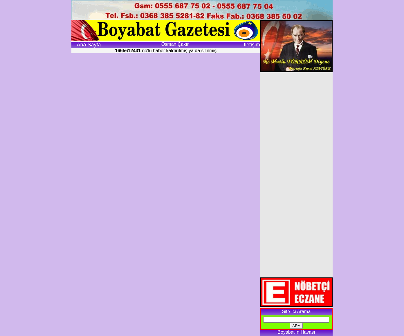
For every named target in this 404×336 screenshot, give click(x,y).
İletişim (252, 45)
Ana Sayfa (89, 45)
